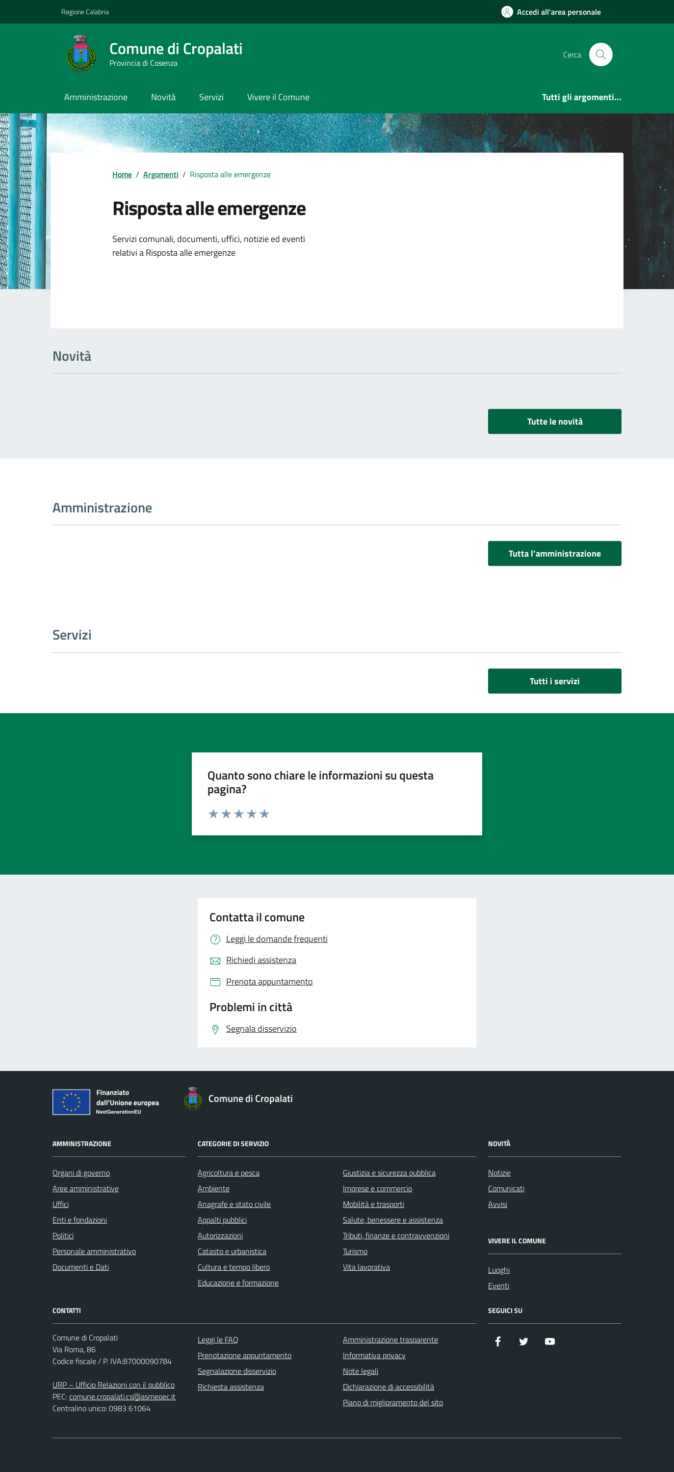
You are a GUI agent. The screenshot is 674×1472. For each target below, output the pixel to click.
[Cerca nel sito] (601, 54)
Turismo (355, 1251)
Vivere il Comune (278, 97)
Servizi (211, 97)
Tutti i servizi (555, 681)
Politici (63, 1235)
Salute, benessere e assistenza (393, 1220)
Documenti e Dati (80, 1267)
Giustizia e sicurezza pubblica (389, 1172)
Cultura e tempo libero (234, 1267)
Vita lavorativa (366, 1267)
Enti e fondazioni (79, 1220)
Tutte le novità (555, 421)
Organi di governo (81, 1172)
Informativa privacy (374, 1355)
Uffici (60, 1204)
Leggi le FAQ (218, 1339)
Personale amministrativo (94, 1251)
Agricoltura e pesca (228, 1172)
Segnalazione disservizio (237, 1371)
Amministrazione (96, 97)
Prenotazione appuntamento (244, 1355)
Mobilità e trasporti (373, 1204)
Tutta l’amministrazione (555, 553)
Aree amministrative (85, 1188)
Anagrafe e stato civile (234, 1204)
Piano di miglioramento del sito (393, 1402)
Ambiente (214, 1188)
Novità (163, 97)
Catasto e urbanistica (232, 1251)
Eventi (498, 1285)
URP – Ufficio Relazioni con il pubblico (113, 1385)
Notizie (499, 1172)
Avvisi (497, 1204)
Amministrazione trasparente (390, 1339)
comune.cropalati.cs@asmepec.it (122, 1396)
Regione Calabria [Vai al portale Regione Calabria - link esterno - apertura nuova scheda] (85, 11)
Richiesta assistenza (231, 1386)
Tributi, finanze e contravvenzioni (396, 1235)
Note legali (360, 1371)
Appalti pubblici (222, 1220)
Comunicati (506, 1188)
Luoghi (499, 1270)
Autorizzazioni (220, 1235)
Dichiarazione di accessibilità (388, 1386)
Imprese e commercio (377, 1188)
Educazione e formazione (238, 1282)
